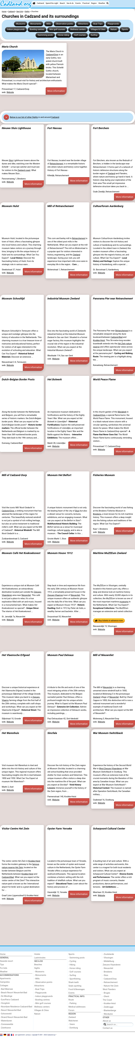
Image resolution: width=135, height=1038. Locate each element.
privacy (28, 1035)
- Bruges (106, 993)
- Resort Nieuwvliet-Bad (10, 1010)
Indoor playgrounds (16, 29)
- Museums (39, 971)
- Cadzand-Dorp (110, 979)
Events (78, 3)
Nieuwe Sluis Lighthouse (16, 128)
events (67, 530)
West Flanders (109, 989)
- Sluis (105, 975)
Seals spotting (74, 986)
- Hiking (71, 965)
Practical (85, 3)
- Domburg (73, 1028)
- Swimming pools (76, 958)
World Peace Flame (104, 379)
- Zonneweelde (6, 1024)
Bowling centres (37, 29)
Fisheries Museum (104, 475)
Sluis (11, 160)
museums (124, 602)
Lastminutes (39, 958)
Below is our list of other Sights (24, 117)
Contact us (107, 1028)
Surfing (94, 35)
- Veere (71, 1024)
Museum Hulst (10, 206)
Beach (62, 3)
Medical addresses (77, 1007)
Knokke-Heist (99, 340)
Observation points (64, 24)
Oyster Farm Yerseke (59, 828)
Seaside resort (6, 961)
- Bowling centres (42, 1000)
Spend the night (52, 3)
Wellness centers (78, 29)
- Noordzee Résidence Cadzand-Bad (16, 1006)
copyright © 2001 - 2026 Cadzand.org (43, 1035)
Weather (101, 3)
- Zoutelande (108, 954)
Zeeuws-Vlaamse (55, 595)
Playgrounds (113, 24)
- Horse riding (74, 968)
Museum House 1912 (60, 553)
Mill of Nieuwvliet (103, 655)
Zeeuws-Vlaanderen (111, 965)
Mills (48, 24)
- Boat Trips (39, 989)
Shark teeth (73, 982)
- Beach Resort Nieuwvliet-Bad (13, 992)
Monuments (35, 24)
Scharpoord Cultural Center (109, 828)
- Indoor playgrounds (43, 996)
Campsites (5, 982)
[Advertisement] (67, 102)
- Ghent (106, 996)
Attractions (83, 24)
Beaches (38, 964)
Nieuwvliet (26, 595)
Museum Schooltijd (13, 298)
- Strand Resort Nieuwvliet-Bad (13, 1017)
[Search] (107, 3)
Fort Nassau (54, 128)
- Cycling (72, 961)
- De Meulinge (6, 996)
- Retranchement (110, 982)
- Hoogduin (5, 1003)
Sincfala (52, 733)
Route (71, 1000)
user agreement (20, 1035)
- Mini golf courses (42, 1003)
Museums (20, 24)
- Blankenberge (109, 1010)
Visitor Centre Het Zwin (15, 828)
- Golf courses (74, 972)
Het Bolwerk (54, 379)
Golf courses (80, 35)
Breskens (97, 514)
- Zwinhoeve (5, 1028)
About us (107, 1021)
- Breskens (107, 972)
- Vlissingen (108, 958)
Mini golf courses (57, 29)
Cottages (4, 985)
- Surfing (72, 975)
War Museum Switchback (108, 733)
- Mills (37, 978)
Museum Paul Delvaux (60, 655)
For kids (3, 968)
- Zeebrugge (108, 1007)
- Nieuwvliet (108, 968)
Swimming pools (45, 35)
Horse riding (63, 35)
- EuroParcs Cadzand (9, 999)
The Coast (107, 1000)
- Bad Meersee (6, 989)
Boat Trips (97, 24)
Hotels (37, 954)
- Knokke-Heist (109, 1003)
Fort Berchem (101, 128)
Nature (114, 29)
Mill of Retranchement (60, 206)
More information (56, 91)
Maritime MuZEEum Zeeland (109, 553)
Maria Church (10, 46)
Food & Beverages (76, 989)
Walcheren (73, 1021)
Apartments (5, 978)
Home (2, 954)
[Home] (34, 3)
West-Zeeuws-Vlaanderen (110, 768)
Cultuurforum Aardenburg (108, 206)
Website (10, 92)
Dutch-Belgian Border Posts (18, 379)
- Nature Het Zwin (110, 986)
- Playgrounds (40, 993)
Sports (125, 29)
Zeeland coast (24, 170)
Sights (37, 968)
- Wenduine (108, 1014)
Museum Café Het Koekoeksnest (21, 553)
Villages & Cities (98, 29)
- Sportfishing (74, 979)
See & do (70, 3)
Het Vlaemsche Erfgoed (16, 655)
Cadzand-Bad (116, 337)
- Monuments (40, 975)
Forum (71, 1010)
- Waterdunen (6, 1021)
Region (94, 3)
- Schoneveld (5, 1014)
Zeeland (111, 173)
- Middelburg (108, 961)
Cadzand (40, 3)
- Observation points (43, 982)
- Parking (72, 1003)
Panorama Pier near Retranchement (113, 298)
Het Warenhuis (10, 733)
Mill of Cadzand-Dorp (14, 475)
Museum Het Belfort (59, 475)
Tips (2, 964)
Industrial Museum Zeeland (63, 298)
